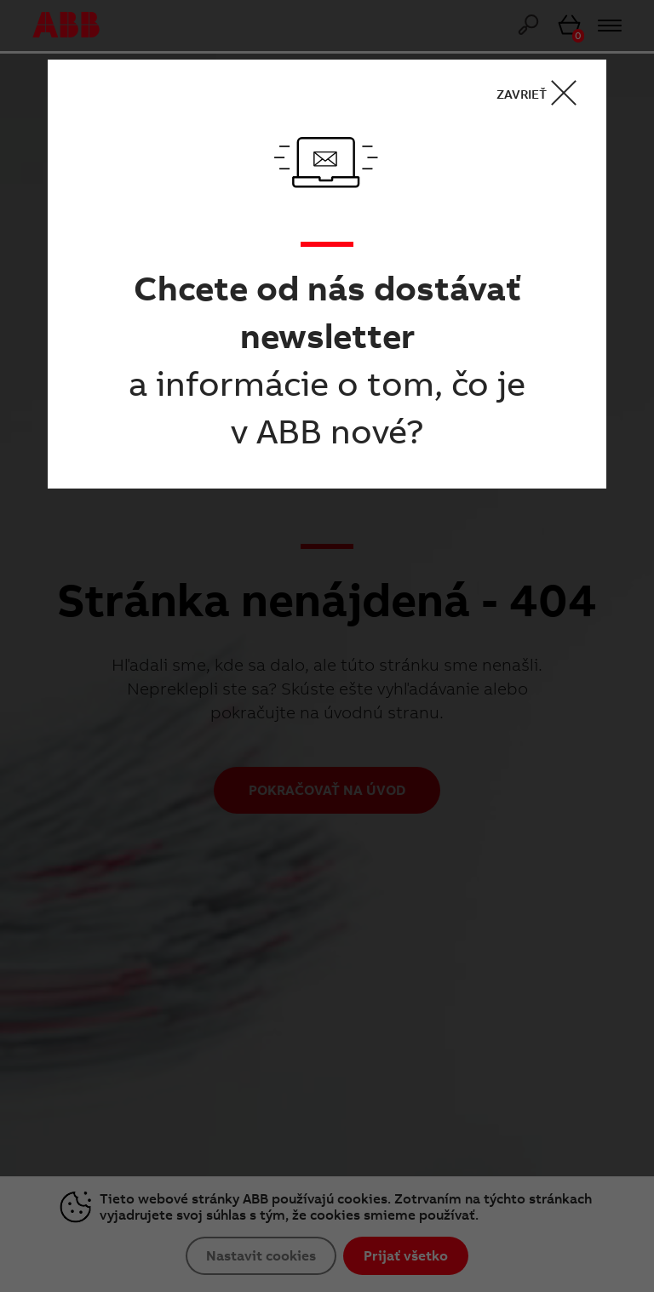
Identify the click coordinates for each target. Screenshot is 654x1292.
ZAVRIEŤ (542, 93)
